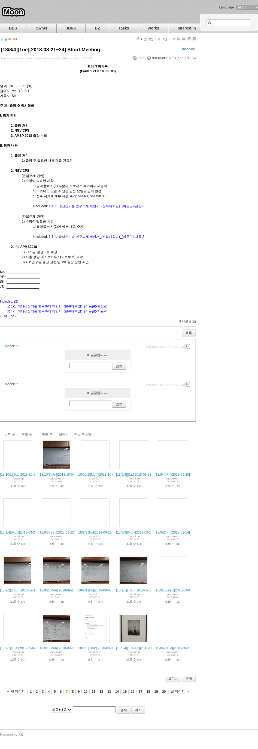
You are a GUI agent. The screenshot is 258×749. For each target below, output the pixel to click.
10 (85, 692)
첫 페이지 (18, 691)
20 (164, 692)
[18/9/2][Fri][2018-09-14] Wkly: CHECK (183, 532)
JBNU (71, 28)
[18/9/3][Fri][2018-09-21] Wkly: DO (102, 532)
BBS (13, 28)
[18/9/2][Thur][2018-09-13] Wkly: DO (26, 590)
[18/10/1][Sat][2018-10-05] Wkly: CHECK (29, 474)
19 (156, 692)
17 (140, 692)
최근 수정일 (82, 434)
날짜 (63, 434)
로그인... (163, 39)
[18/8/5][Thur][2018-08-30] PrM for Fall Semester (112, 648)
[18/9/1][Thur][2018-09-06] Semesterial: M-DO (149, 590)
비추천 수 (45, 434)
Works (153, 28)
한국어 (243, 7)
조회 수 (9, 434)
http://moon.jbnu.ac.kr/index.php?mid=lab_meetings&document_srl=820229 (46, 58)
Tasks (124, 28)
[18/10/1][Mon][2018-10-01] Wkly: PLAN (106, 474)
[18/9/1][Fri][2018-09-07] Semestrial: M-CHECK (111, 590)
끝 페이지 (178, 691)
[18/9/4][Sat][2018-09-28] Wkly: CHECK (145, 474)
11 (93, 692)
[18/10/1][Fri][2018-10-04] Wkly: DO (64, 474)
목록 (189, 333)
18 (148, 692)
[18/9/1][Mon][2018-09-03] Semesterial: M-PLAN (74, 648)
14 (117, 692)
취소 (138, 710)
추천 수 (27, 434)
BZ (97, 28)
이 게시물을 (183, 321)
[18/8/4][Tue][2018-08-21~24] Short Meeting (50, 49)
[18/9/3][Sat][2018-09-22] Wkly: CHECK (67, 532)
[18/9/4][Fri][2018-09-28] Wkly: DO (180, 474)
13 (109, 692)
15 (124, 692)
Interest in (187, 28)
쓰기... (173, 678)
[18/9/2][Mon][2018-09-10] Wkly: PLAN (67, 590)
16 (132, 692)
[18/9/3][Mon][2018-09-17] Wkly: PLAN (144, 532)
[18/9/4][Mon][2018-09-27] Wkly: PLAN (28, 532)
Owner (42, 28)
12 (101, 692)
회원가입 (146, 39)
